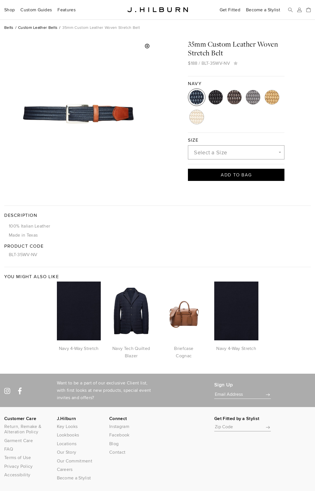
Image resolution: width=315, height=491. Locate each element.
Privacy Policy (18, 466)
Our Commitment (74, 461)
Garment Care (18, 440)
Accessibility (17, 474)
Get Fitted (230, 10)
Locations (67, 443)
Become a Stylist (263, 10)
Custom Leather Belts (37, 27)
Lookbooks (68, 435)
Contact (117, 452)
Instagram (119, 426)
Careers (65, 469)
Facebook (119, 435)
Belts (9, 27)
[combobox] (236, 152)
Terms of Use (17, 457)
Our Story (66, 452)
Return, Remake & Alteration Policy (22, 429)
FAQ (8, 449)
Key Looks (67, 426)
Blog (114, 443)
